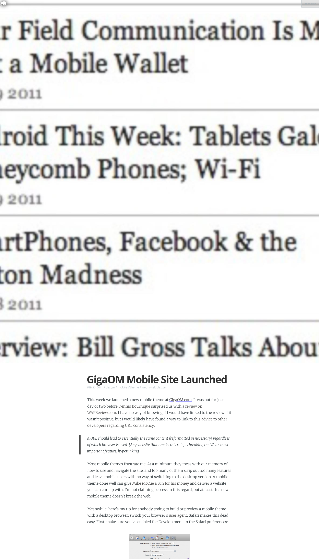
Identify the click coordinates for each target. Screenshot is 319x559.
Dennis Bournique (134, 406)
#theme (133, 387)
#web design (157, 387)
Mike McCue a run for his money (160, 483)
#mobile (121, 387)
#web (143, 387)
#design (109, 387)
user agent (178, 515)
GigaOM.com (180, 399)
